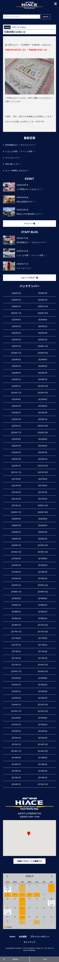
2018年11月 (16, 591)
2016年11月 (16, 671)
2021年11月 (16, 472)
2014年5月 (16, 771)
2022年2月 (42, 459)
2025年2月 (42, 339)
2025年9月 (16, 319)
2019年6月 (42, 565)
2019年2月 (42, 578)
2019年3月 (16, 578)
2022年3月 (16, 459)
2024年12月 (43, 346)
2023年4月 (42, 412)
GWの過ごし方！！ (13, 164)
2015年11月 (16, 711)
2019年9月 (16, 558)
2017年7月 (16, 645)
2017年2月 (42, 658)
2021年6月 (42, 485)
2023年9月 (16, 399)
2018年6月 (42, 605)
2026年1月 (16, 306)
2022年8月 (42, 439)
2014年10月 (43, 751)
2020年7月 (16, 525)
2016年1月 (16, 704)
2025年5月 (16, 333)
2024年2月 (42, 379)
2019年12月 (43, 545)
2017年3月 (16, 658)
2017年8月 (42, 638)
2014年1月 (16, 784)
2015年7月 (16, 724)
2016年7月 (16, 684)
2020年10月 (43, 512)
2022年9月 (16, 439)
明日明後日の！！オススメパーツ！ (20, 145)
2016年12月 (43, 664)
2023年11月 (16, 392)
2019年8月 (42, 558)
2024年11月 (16, 353)
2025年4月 (42, 333)
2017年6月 (42, 645)
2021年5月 (16, 492)
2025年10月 (43, 313)
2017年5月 (16, 651)
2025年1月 (16, 346)
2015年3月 (16, 737)
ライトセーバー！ (13, 157)
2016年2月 (42, 698)
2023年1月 (16, 426)
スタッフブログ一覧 (29, 277)
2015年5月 (16, 731)
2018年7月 (16, 605)
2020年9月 (16, 518)
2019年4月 (42, 572)
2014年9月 (16, 757)
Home (12, 936)
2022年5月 (16, 452)
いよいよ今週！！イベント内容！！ (20, 151)
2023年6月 (42, 406)
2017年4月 (42, 651)
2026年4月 (42, 293)
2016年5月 (16, 691)
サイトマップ (29, 942)
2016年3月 (16, 698)
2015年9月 (16, 718)
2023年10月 (43, 392)
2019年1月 (16, 585)
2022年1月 (16, 465)
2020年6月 (42, 525)
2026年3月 (16, 299)
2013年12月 (43, 784)
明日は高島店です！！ (26, 201)
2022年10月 (43, 432)
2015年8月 (42, 718)
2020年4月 (42, 532)
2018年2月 (42, 618)
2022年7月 (16, 445)
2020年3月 (16, 538)
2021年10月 (43, 472)
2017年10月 (43, 631)
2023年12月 (43, 386)
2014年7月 (16, 764)
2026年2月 (42, 299)
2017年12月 (43, 625)
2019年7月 (16, 565)
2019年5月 (16, 572)
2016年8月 (42, 678)
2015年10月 (43, 711)
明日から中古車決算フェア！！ (30, 214)
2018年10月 (43, 591)
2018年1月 (16, 625)
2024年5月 (16, 372)
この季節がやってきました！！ (30, 189)
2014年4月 (42, 771)
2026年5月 (16, 293)
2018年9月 (16, 598)
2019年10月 (43, 552)
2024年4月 (42, 372)
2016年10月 (43, 671)
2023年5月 (16, 412)
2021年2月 (42, 498)
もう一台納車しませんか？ (16, 170)
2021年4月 (42, 492)
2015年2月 (42, 737)
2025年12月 (43, 306)
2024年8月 (42, 359)
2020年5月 (16, 532)
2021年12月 (43, 465)
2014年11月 (16, 751)
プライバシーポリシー (39, 936)
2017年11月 (16, 631)
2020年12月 (43, 505)
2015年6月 (42, 724)
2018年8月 (42, 598)
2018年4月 (42, 611)
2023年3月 (16, 419)
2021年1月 (16, 505)
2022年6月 (42, 445)
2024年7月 (16, 366)
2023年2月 (42, 419)
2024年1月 (16, 386)
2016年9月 (16, 678)
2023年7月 (16, 406)
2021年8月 (42, 479)
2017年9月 (16, 638)
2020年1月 (16, 545)
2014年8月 (42, 757)
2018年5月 (16, 611)
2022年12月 (43, 426)
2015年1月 (16, 744)
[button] (55, 3)
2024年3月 (16, 379)
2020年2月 (42, 538)
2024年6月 (42, 366)
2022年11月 (16, 432)
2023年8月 (42, 399)
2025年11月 (16, 313)
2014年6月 (42, 764)
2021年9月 (16, 479)
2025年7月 (16, 326)
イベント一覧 (29, 223)
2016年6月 (42, 684)
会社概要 (23, 936)
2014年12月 (43, 744)
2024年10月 (43, 353)
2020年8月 (42, 518)
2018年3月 (16, 618)
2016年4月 (42, 691)
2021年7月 (16, 485)
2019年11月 (16, 552)
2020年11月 (16, 512)
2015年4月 (42, 731)
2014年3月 (16, 777)
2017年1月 (16, 664)
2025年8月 (42, 319)
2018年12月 (43, 585)
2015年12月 (43, 704)
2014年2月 (42, 777)
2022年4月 (42, 452)
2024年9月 (16, 359)
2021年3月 (16, 498)
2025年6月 (42, 326)
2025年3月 (16, 339)
